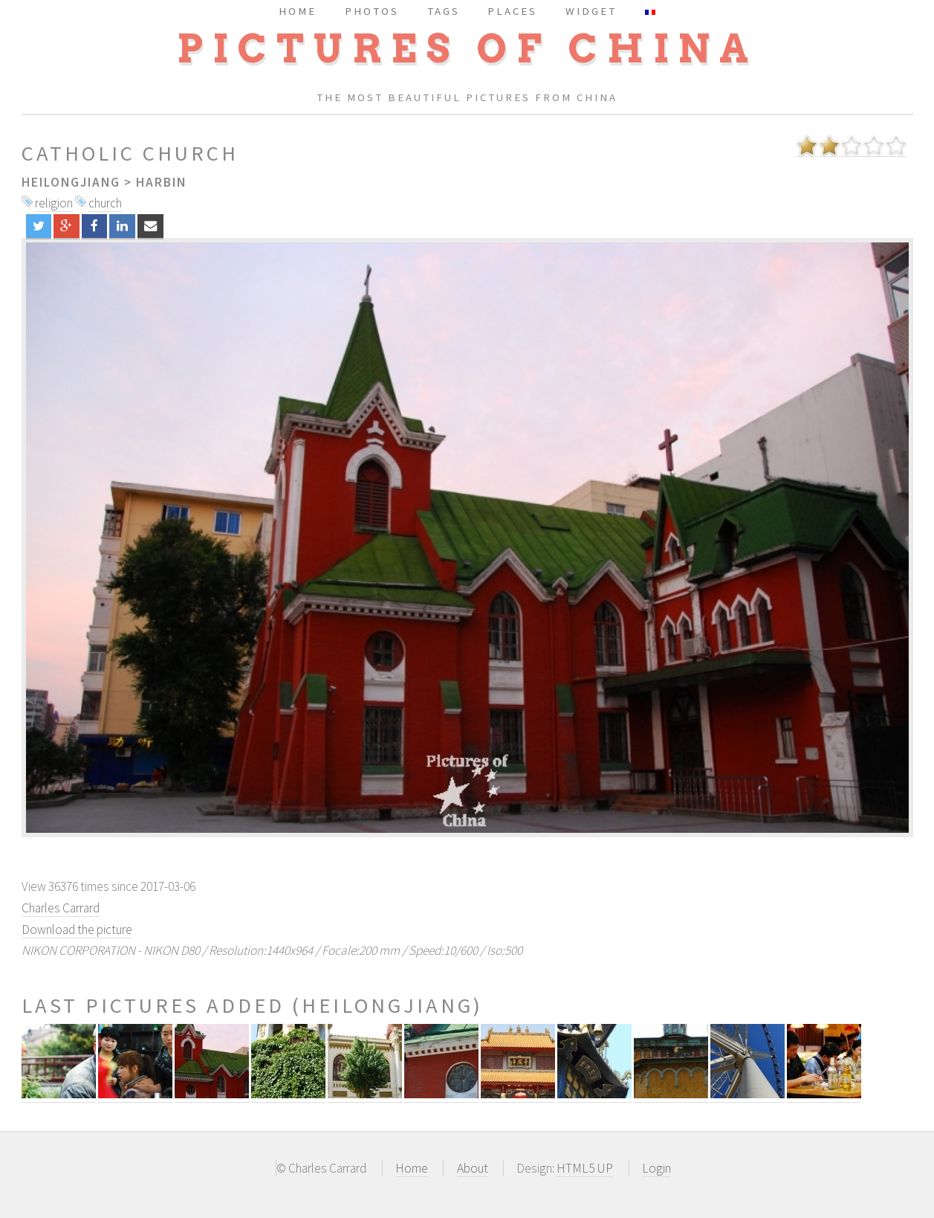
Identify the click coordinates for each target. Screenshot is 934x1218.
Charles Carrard (61, 908)
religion (54, 203)
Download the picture (77, 929)
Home (411, 1168)
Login (656, 1168)
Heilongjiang (71, 182)
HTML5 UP (585, 1168)
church (105, 203)
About (472, 1168)
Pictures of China (467, 48)
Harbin (161, 182)
